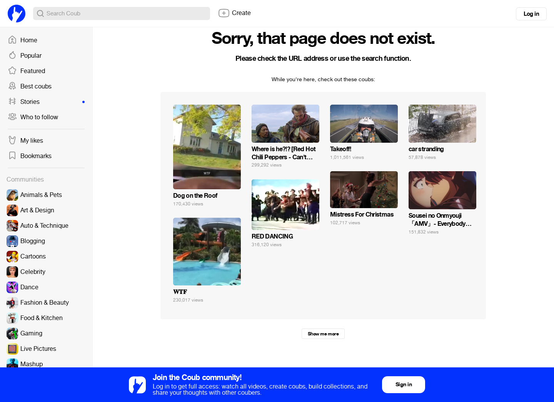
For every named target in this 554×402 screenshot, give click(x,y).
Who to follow (33, 117)
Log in (531, 14)
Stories (46, 102)
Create (234, 13)
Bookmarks (30, 156)
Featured (26, 71)
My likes (25, 140)
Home (22, 40)
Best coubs (30, 86)
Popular (25, 55)
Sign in (403, 384)
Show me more (323, 334)
